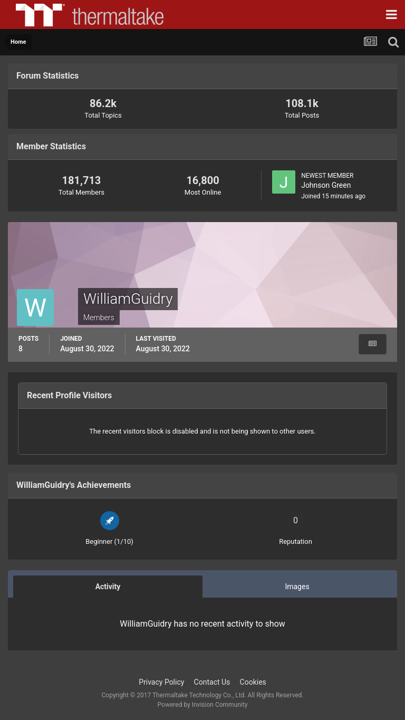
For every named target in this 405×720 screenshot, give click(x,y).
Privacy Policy (161, 682)
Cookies (253, 682)
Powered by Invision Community (203, 704)
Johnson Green (326, 185)
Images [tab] (297, 586)
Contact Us (212, 682)
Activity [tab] (108, 586)
